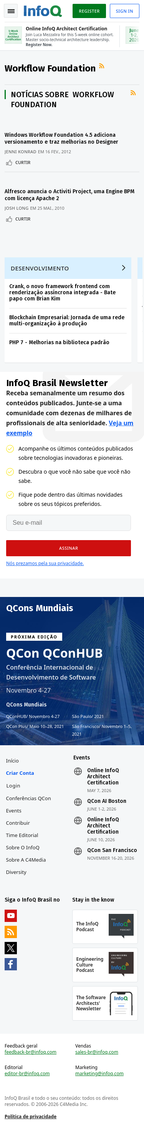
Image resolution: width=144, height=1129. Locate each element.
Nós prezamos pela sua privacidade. (45, 563)
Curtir (22, 162)
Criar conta (20, 772)
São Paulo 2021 (88, 716)
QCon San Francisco (112, 850)
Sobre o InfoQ (23, 847)
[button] (68, 548)
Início (12, 760)
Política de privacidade (30, 1116)
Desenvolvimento (40, 268)
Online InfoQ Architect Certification (103, 777)
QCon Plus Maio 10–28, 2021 (35, 726)
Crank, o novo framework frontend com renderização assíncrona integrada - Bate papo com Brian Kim (62, 292)
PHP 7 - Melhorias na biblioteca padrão (59, 342)
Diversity (16, 872)
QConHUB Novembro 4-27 (33, 716)
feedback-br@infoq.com (30, 1052)
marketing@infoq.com (99, 1074)
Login (14, 785)
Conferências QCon (28, 798)
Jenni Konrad (20, 151)
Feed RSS (102, 66)
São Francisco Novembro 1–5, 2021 (102, 730)
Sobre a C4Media (26, 859)
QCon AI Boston (106, 801)
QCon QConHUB (54, 653)
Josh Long (16, 208)
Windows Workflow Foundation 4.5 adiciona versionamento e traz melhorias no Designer (61, 138)
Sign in (124, 11)
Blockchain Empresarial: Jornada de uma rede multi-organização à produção (66, 320)
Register (89, 11)
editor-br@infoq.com (27, 1074)
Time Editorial (22, 835)
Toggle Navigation (11, 11)
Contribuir (18, 822)
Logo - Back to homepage (43, 10)
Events (14, 810)
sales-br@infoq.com (96, 1052)
